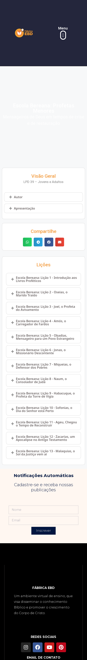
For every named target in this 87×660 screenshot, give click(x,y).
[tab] (43, 197)
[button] (63, 35)
